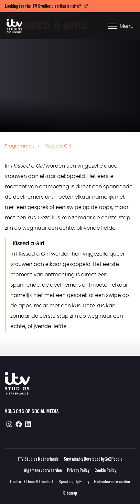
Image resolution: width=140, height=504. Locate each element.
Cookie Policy (105, 470)
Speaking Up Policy (74, 481)
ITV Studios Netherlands (38, 459)
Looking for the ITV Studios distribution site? (43, 6)
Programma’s (20, 146)
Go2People (113, 459)
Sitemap (70, 493)
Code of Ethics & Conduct (31, 481)
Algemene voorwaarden (43, 470)
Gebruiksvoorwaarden (112, 481)
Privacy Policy (78, 470)
